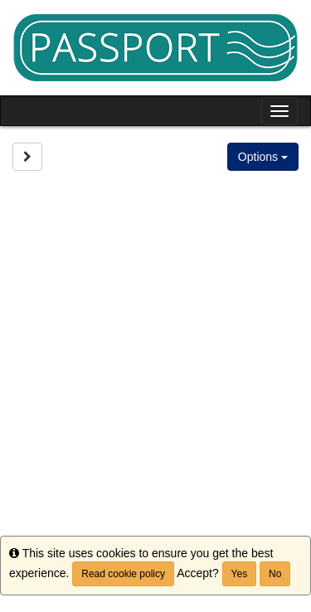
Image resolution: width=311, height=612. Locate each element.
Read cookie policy (123, 574)
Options (263, 156)
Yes (239, 574)
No (275, 574)
